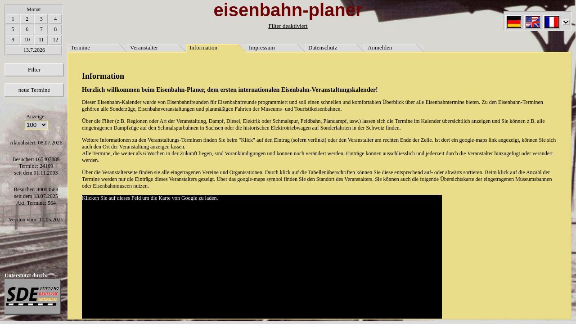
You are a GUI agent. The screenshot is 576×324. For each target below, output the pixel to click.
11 (41, 39)
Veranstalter (144, 47)
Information (203, 47)
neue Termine (34, 89)
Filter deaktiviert (287, 25)
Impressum (262, 47)
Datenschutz (322, 47)
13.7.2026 (34, 50)
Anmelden (380, 47)
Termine (80, 47)
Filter (34, 69)
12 (55, 39)
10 (27, 39)
